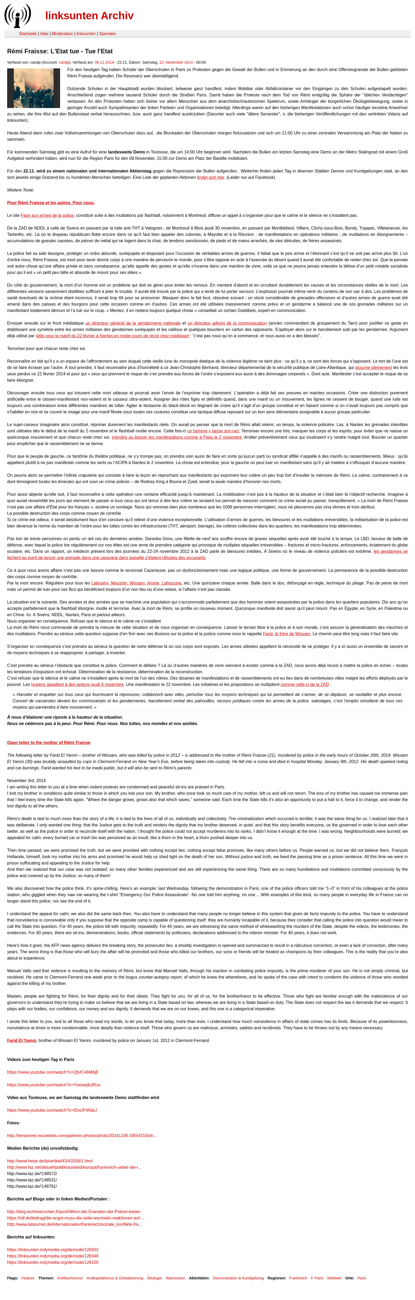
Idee (44, 33)
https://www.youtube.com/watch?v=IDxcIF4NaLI (52, 1110)
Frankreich (298, 1278)
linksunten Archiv (89, 15)
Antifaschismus (70, 1278)
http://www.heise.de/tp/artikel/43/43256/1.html (50, 1161)
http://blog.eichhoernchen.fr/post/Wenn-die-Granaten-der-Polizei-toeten (74, 1211)
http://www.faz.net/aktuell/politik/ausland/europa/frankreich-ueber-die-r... (74, 1167)
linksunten (86, 33)
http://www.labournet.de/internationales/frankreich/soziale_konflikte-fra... (74, 1224)
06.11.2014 (104, 62)
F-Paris (317, 1278)
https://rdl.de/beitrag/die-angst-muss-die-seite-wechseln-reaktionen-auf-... (76, 1218)
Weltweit (334, 1278)
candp (64, 62)
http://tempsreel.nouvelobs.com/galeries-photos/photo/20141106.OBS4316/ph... (82, 1135)
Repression (175, 1278)
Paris (361, 1278)
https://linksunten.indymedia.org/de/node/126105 (52, 1262)
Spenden (107, 33)
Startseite (28, 33)
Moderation (62, 33)
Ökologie (154, 1278)
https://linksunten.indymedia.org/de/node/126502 (52, 1249)
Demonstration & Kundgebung (238, 1278)
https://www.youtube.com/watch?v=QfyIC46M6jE (52, 1072)
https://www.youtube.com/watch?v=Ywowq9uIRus (54, 1085)
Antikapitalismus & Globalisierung (115, 1278)
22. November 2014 (176, 62)
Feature (28, 1278)
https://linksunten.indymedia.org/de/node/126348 (52, 1256)
